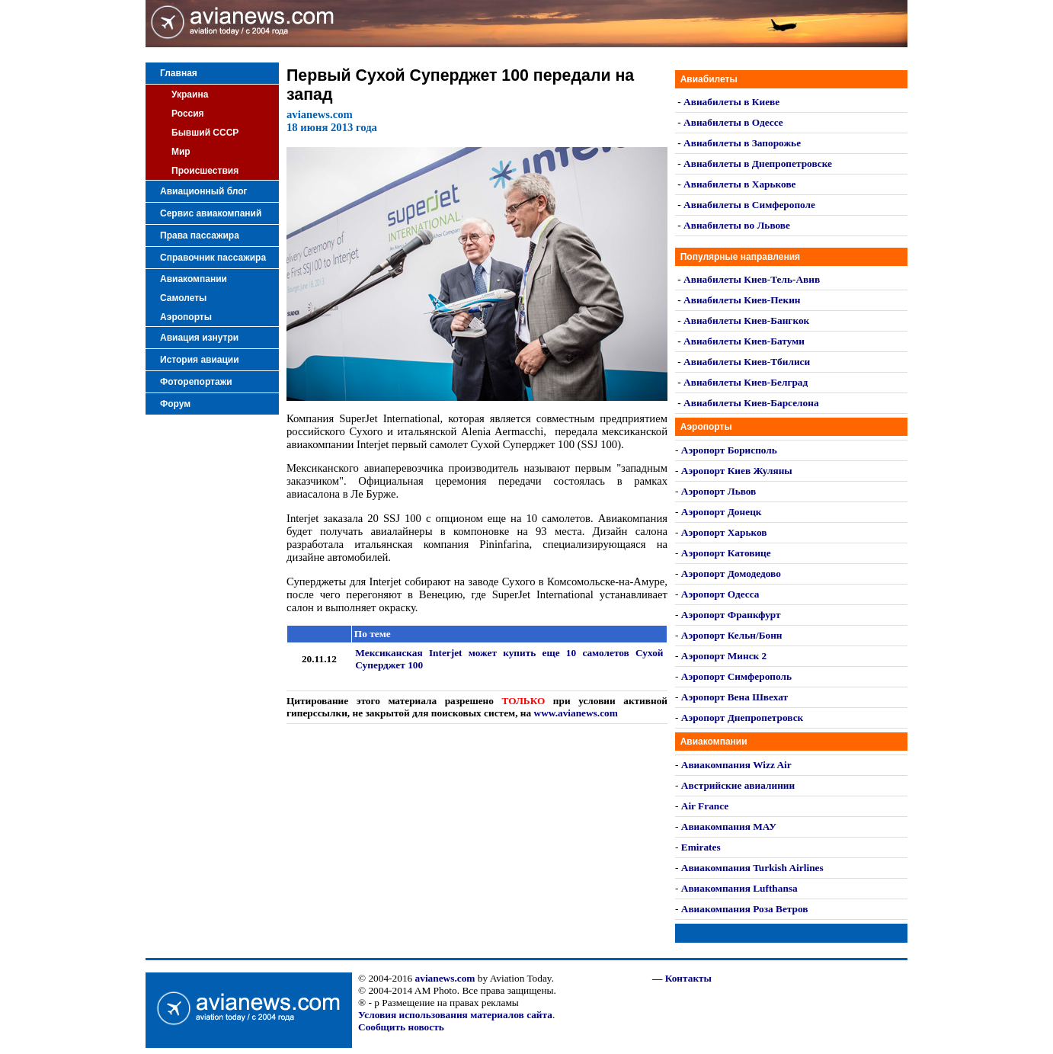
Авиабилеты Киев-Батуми (744, 341)
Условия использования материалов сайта (455, 1014)
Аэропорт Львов (719, 491)
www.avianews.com (576, 713)
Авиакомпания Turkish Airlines (752, 867)
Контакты (688, 978)
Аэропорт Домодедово (731, 573)
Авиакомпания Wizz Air (736, 764)
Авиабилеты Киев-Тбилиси (746, 361)
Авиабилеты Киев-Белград (745, 382)
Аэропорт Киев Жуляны (736, 470)
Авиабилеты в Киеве (731, 101)
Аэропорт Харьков (724, 532)
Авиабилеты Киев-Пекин (741, 300)
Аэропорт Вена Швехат (734, 697)
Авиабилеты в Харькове (739, 184)
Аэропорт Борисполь (729, 450)
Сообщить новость (401, 1027)
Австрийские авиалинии (738, 785)
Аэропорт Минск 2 (724, 656)
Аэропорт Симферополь (736, 676)
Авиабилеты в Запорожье (742, 143)
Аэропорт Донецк (721, 511)
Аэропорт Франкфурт (731, 614)
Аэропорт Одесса (720, 594)
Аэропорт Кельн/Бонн (732, 635)
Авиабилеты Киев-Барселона (750, 402)
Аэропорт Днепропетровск (742, 717)
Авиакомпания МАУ (728, 826)
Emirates (701, 847)
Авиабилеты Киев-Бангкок (746, 320)
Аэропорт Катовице (726, 553)
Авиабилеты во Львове (736, 225)
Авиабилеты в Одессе (733, 122)
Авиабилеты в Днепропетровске (757, 163)
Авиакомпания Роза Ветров (744, 909)
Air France (704, 806)
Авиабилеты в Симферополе (749, 204)
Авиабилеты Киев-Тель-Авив (751, 279)
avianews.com (445, 978)
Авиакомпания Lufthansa (739, 888)
